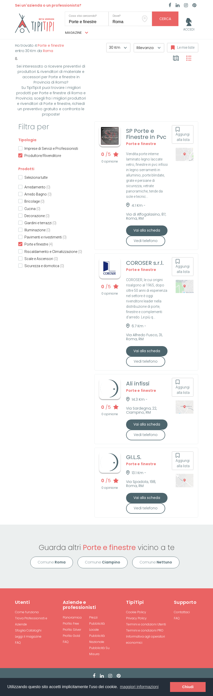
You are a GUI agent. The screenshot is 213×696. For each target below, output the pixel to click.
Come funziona (27, 612)
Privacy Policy (136, 618)
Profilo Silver (72, 629)
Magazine (76, 32)
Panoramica (72, 617)
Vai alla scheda (146, 230)
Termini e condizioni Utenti (146, 624)
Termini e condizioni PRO (144, 630)
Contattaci (182, 612)
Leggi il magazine (28, 636)
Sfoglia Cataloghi (28, 630)
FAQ (18, 642)
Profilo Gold (71, 636)
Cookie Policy (136, 612)
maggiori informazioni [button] (139, 687)
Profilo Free (71, 623)
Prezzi (93, 617)
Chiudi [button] (188, 687)
